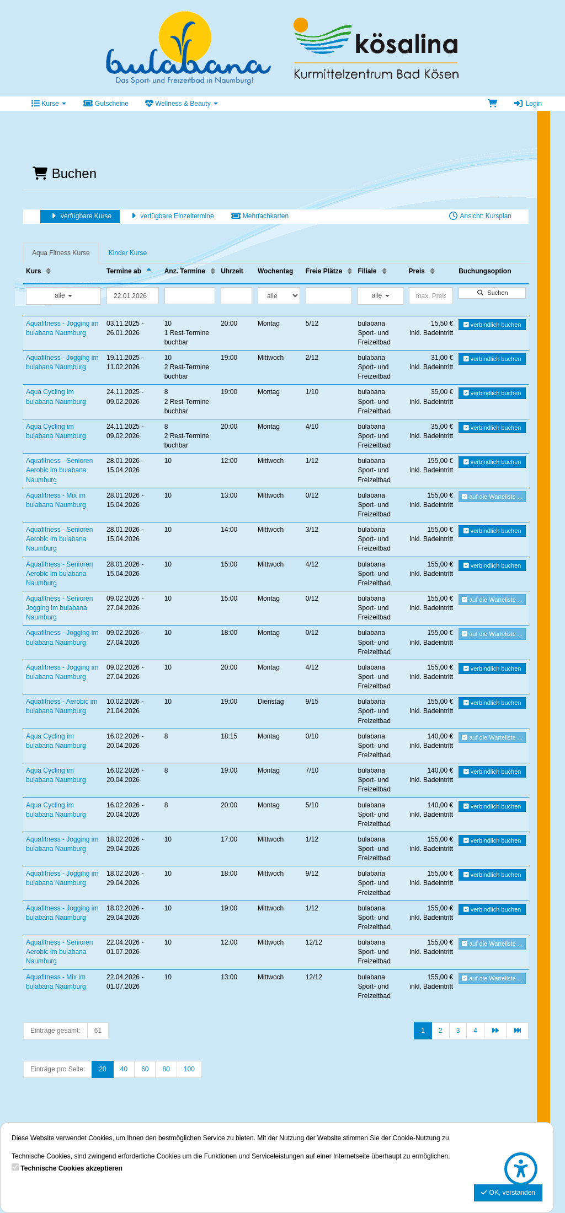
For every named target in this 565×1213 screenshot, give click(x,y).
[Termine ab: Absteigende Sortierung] (149, 271)
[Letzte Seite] (517, 1030)
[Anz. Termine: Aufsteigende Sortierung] (213, 271)
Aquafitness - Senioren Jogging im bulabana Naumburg (59, 608)
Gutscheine (106, 103)
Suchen (492, 292)
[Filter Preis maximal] (431, 295)
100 (189, 1069)
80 (165, 1069)
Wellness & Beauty (181, 103)
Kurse (48, 103)
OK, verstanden (508, 1192)
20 (102, 1069)
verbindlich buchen (492, 324)
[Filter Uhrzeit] (236, 295)
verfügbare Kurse (80, 216)
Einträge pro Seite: (57, 1069)
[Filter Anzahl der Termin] (189, 295)
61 (98, 1030)
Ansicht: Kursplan (479, 216)
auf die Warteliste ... (492, 496)
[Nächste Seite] (495, 1030)
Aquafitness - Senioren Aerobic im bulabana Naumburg (59, 470)
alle (63, 295)
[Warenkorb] (492, 103)
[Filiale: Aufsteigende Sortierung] (384, 271)
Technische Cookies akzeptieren (71, 1168)
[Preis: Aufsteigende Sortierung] (432, 271)
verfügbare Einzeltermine (171, 216)
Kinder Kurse (128, 253)
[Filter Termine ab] (132, 295)
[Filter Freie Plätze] (329, 295)
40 (123, 1069)
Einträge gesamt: (55, 1030)
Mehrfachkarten (260, 216)
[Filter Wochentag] (279, 295)
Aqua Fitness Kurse (61, 253)
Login (528, 103)
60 (144, 1069)
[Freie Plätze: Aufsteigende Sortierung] (350, 271)
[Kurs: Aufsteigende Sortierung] (48, 271)
